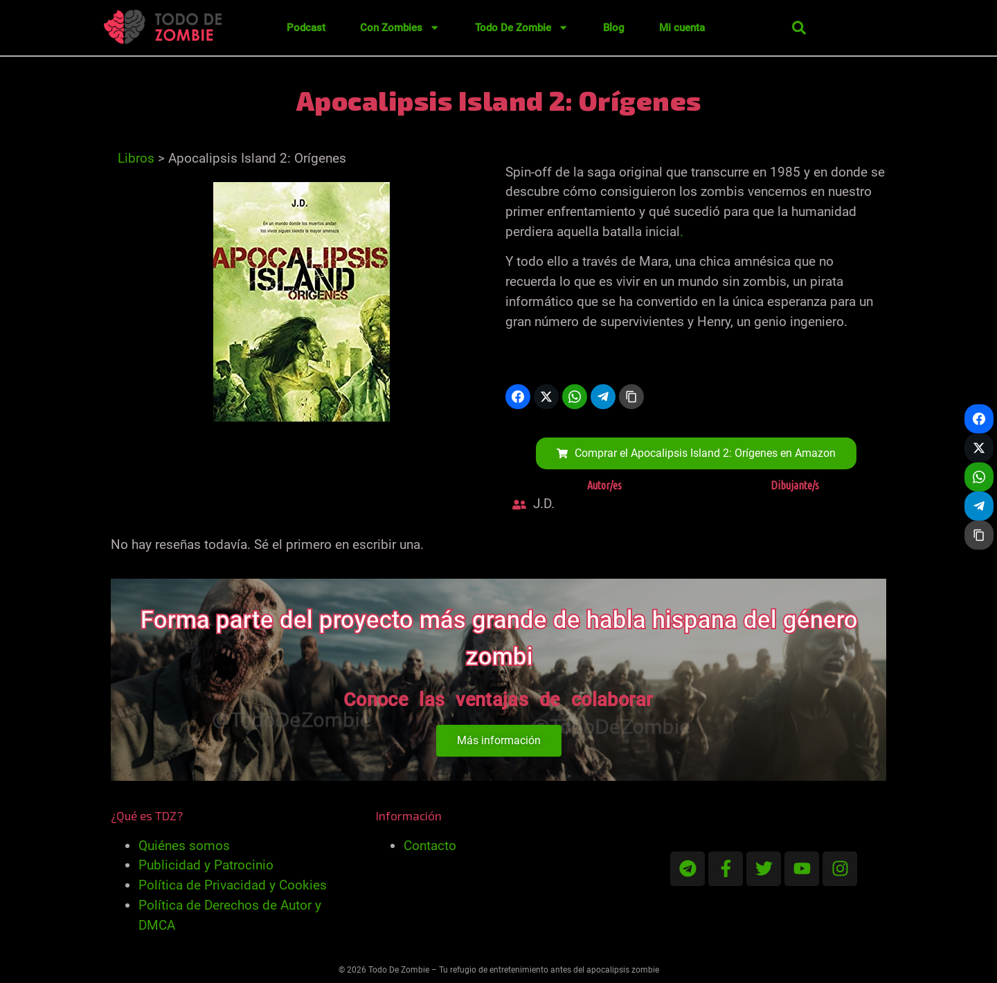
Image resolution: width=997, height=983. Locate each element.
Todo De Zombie (521, 27)
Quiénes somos (184, 846)
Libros (136, 158)
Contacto (430, 846)
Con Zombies (400, 27)
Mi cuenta (682, 27)
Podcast (306, 27)
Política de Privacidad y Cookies (232, 885)
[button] (799, 28)
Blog (614, 27)
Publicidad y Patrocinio (205, 865)
